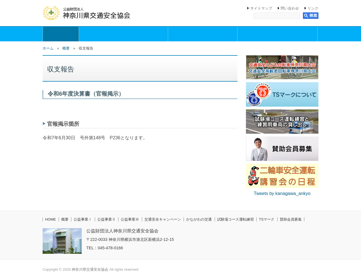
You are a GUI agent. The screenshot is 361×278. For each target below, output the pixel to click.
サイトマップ (261, 8)
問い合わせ (290, 8)
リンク (312, 8)
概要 (61, 34)
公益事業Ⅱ (106, 219)
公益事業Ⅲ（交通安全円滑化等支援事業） (277, 34)
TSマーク (266, 219)
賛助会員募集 (291, 219)
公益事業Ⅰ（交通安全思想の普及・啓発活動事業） (123, 34)
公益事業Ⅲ (130, 219)
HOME (50, 219)
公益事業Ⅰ (83, 219)
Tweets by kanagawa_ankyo (282, 193)
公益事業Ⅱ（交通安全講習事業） (202, 34)
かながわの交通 (199, 219)
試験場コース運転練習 (235, 219)
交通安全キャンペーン (162, 219)
